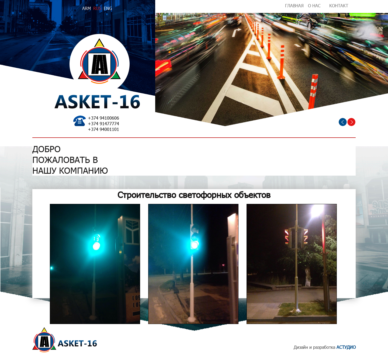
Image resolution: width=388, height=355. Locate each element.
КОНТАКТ (338, 5)
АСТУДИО (346, 347)
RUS (97, 8)
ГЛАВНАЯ (294, 5)
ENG (108, 8)
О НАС (314, 5)
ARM (86, 8)
